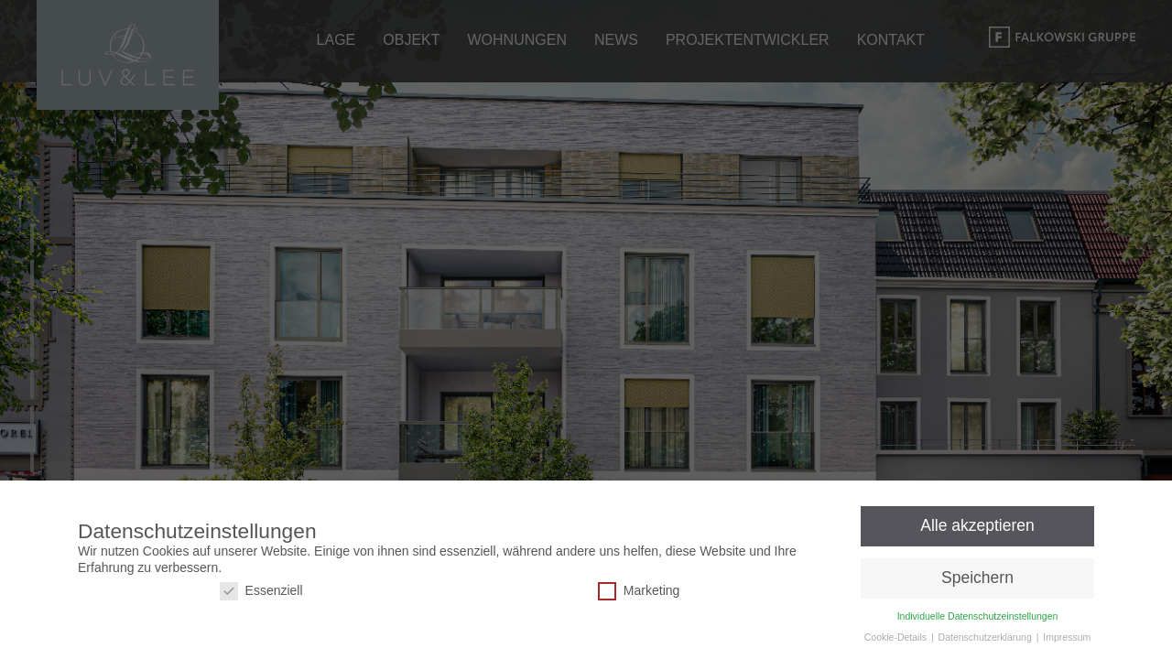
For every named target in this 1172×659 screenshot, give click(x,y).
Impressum (1067, 636)
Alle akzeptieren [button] (977, 525)
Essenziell (261, 591)
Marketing (638, 591)
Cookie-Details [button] (896, 636)
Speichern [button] (977, 576)
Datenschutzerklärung (987, 636)
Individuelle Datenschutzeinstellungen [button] (977, 615)
